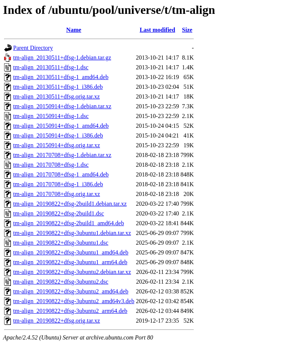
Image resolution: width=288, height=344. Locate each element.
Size (187, 30)
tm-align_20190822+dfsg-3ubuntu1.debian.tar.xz (72, 233)
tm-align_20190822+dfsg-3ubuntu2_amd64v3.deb (73, 301)
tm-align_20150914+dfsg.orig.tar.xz (56, 145)
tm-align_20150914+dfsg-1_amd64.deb (61, 126)
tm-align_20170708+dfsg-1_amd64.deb (61, 174)
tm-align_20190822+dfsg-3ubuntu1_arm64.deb (70, 262)
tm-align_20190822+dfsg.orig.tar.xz (56, 320)
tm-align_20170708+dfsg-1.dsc (50, 165)
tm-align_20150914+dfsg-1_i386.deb (58, 135)
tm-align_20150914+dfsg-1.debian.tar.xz (62, 106)
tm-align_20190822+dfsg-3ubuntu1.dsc (60, 242)
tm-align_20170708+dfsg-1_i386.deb (58, 184)
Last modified (157, 30)
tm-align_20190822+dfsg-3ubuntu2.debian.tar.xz (72, 272)
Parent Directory (33, 48)
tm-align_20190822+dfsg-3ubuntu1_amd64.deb (70, 252)
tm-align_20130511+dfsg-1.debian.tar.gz (62, 57)
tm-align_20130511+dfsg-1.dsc (50, 67)
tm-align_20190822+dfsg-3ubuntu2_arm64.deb (70, 311)
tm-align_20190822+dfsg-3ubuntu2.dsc (60, 281)
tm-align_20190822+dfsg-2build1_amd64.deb (68, 223)
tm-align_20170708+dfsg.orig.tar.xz (56, 194)
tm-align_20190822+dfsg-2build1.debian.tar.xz (70, 203)
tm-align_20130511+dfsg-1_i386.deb (58, 87)
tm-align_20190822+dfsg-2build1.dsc (58, 213)
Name (73, 30)
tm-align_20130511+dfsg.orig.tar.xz (56, 96)
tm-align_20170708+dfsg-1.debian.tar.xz (62, 155)
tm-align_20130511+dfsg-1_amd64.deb (60, 77)
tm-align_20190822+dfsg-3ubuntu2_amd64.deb (70, 291)
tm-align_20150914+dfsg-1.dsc (50, 116)
